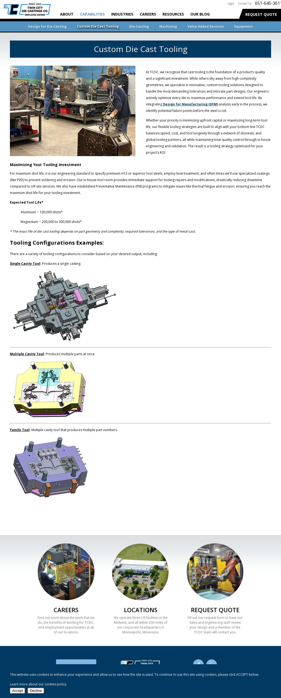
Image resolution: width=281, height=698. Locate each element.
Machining (168, 26)
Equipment (243, 26)
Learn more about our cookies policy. (38, 684)
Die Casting (139, 26)
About (66, 14)
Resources (173, 14)
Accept (17, 691)
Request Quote (261, 14)
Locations (140, 610)
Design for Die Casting (47, 26)
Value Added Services (205, 26)
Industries (122, 14)
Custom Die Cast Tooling (98, 26)
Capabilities (92, 14)
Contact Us (245, 3)
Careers (148, 14)
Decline (36, 691)
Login (231, 3)
